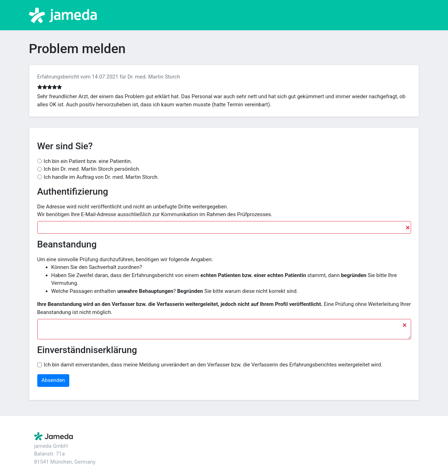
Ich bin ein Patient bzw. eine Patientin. (88, 161)
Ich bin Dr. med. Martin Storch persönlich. (92, 169)
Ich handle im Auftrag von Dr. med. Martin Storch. (101, 177)
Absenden (53, 380)
